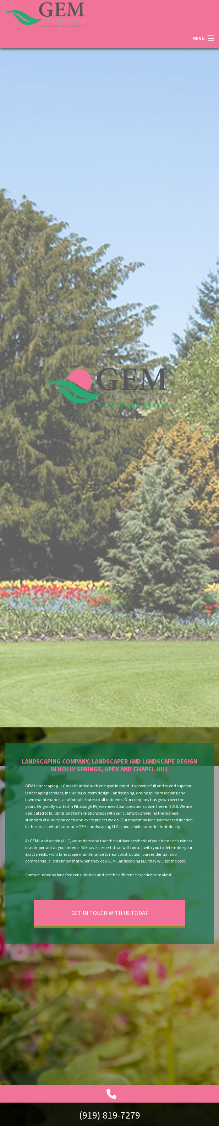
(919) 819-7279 (109, 1115)
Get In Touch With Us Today (109, 912)
